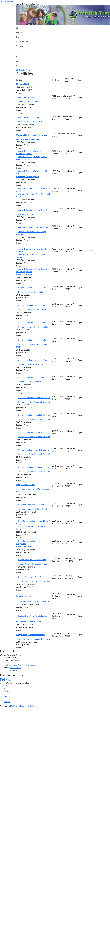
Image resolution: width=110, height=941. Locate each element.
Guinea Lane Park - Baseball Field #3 (33, 309)
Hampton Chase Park (25, 484)
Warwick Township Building (28, 139)
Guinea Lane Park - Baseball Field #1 (33, 288)
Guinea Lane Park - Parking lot (30, 292)
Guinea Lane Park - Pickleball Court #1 (34, 397)
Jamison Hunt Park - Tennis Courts (32, 616)
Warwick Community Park (27, 176)
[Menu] (17, 65)
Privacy (6, 691)
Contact (19, 46)
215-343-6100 (15, 667)
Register (19, 32)
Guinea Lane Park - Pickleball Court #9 (34, 467)
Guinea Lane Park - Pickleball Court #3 (34, 415)
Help (5, 696)
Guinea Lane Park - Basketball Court (33, 360)
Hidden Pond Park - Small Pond (31, 577)
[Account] (22, 50)
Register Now (24, 70)
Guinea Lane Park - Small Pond (31, 377)
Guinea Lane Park (24, 274)
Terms (6, 685)
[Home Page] (22, 28)
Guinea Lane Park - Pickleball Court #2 (34, 402)
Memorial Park (22, 84)
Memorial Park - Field (27, 97)
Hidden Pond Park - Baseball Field (32, 559)
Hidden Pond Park (24, 546)
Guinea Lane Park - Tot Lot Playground (34, 364)
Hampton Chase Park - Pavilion (31, 505)
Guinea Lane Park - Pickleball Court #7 (34, 450)
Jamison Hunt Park (24, 596)
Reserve (20, 113)
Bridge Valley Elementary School (30, 634)
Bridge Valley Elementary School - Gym (34, 639)
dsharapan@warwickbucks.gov (22, 665)
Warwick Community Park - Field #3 (33, 227)
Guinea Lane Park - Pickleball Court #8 (34, 454)
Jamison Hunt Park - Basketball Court (33, 601)
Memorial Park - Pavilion (28, 101)
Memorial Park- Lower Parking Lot (31, 135)
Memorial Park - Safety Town (30, 122)
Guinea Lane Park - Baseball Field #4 (33, 322)
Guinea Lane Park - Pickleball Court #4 (34, 419)
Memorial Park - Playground (30, 117)
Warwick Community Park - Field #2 (33, 214)
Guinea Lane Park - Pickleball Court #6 (34, 436)
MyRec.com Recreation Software (23, 706)
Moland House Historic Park (28, 621)
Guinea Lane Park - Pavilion (29, 382)
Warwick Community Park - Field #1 (33, 210)
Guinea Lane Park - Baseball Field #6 (33, 340)
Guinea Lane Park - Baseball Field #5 (33, 327)
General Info (21, 41)
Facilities (19, 37)
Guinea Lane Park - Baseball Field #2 (33, 305)
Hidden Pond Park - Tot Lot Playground (34, 581)
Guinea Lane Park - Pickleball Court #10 (34, 471)
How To (7, 701)
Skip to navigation (7, 1)
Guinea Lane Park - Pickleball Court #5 (34, 432)
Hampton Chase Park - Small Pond (32, 509)
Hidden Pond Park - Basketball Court (33, 564)
